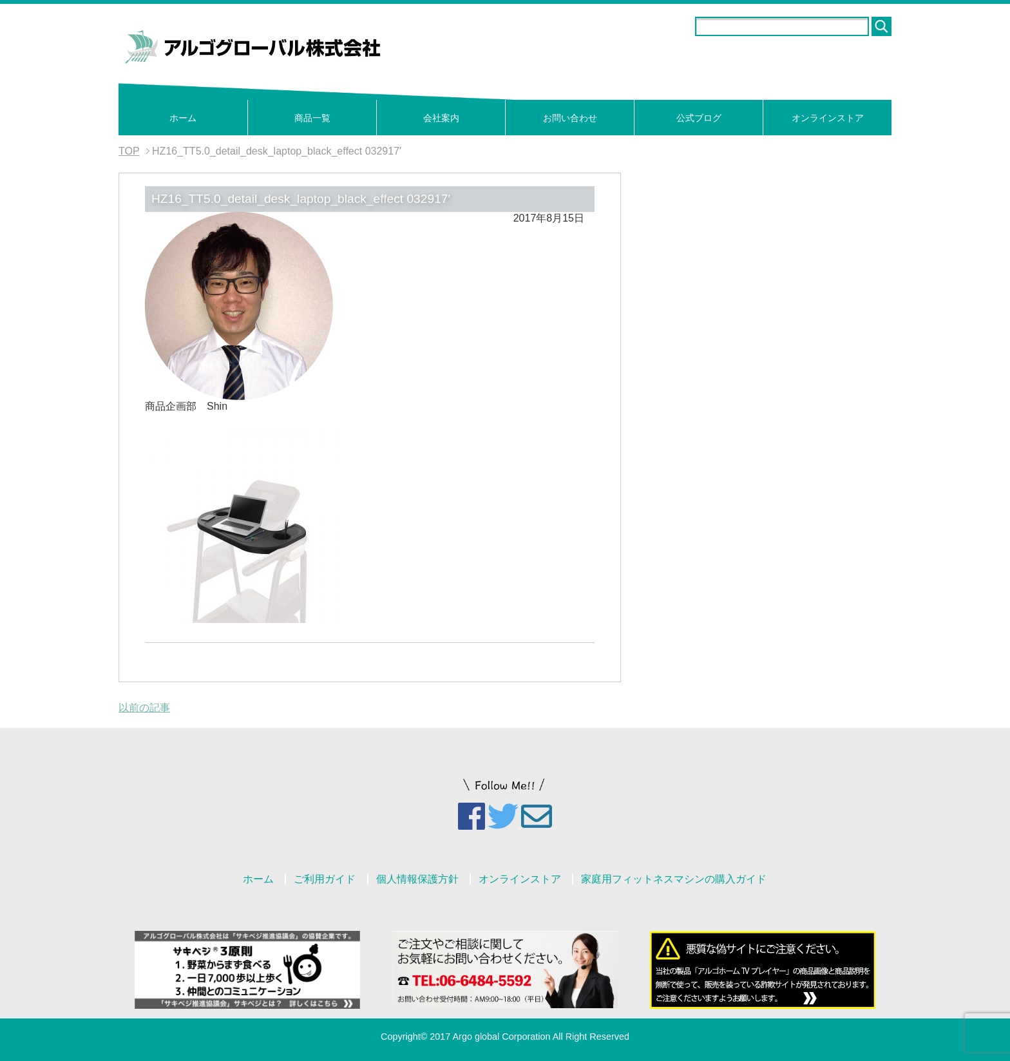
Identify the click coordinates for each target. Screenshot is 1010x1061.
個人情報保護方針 (417, 879)
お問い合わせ (570, 118)
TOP (129, 151)
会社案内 (441, 118)
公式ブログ (698, 118)
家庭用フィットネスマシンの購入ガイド (674, 879)
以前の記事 (144, 707)
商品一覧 (312, 118)
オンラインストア (828, 118)
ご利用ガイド (325, 879)
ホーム (182, 118)
